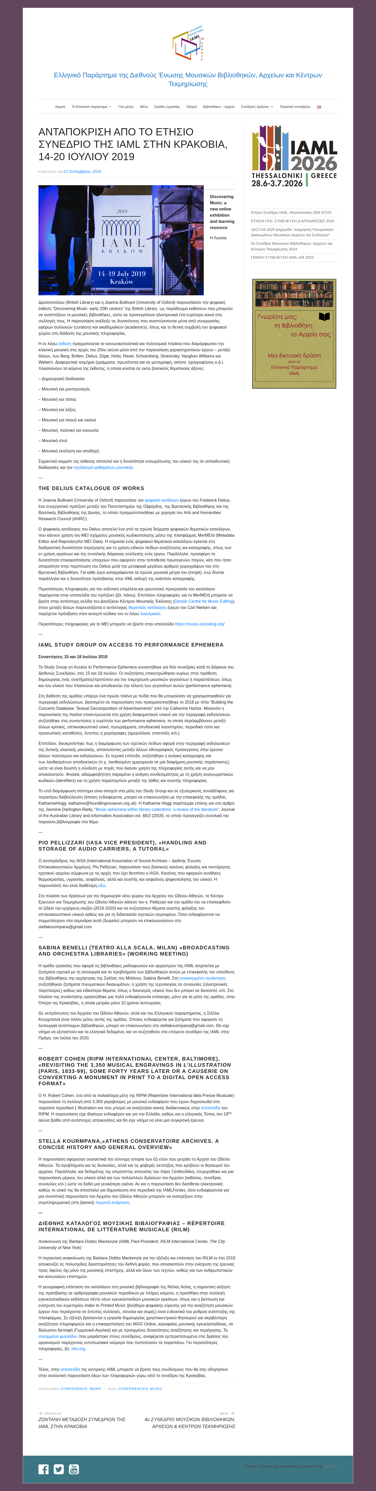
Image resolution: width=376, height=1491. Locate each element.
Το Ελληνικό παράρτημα (89, 107)
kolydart (331, 1466)
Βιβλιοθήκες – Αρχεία (219, 107)
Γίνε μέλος (126, 107)
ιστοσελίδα (210, 1108)
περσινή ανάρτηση (112, 1202)
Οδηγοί (191, 107)
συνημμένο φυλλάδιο (57, 1336)
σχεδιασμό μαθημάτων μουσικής (103, 467)
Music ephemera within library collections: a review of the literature (156, 809)
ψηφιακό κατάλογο (162, 500)
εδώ (102, 885)
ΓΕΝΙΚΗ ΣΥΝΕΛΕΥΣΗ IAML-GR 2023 (282, 257)
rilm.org (78, 1349)
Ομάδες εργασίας (167, 107)
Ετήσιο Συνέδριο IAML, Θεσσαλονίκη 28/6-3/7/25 (291, 212)
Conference (74, 1389)
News (95, 1389)
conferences (133, 1389)
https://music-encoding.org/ (200, 624)
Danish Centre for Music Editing (204, 601)
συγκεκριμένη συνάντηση (202, 978)
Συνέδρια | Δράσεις (255, 107)
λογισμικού (150, 614)
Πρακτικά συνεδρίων (295, 107)
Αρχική (60, 107)
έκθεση (64, 343)
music (156, 1389)
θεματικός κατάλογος (148, 607)
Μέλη (144, 107)
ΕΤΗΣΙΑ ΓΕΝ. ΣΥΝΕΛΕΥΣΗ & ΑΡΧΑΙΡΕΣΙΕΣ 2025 (292, 221)
